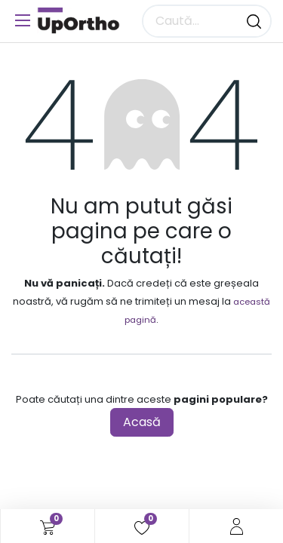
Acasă (142, 422)
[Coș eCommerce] (47, 526)
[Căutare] (254, 21)
